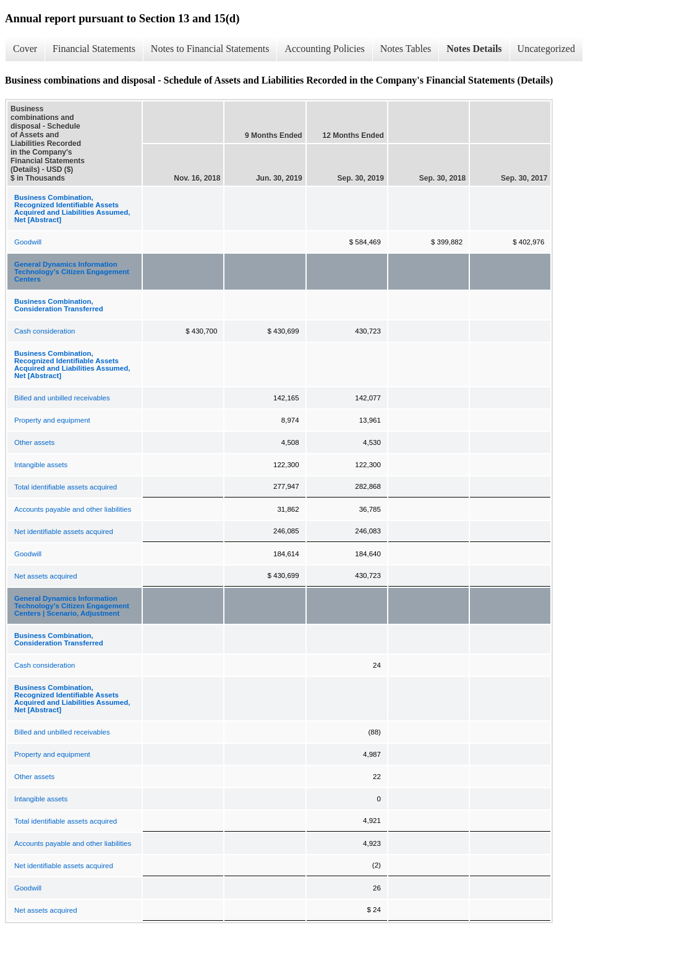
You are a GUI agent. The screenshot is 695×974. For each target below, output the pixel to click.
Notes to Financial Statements (210, 48)
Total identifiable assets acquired (65, 487)
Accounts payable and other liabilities (72, 509)
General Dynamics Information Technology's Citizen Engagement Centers (71, 272)
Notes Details (473, 48)
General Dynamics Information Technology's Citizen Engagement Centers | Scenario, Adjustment (71, 606)
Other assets (34, 442)
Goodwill (27, 242)
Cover (25, 48)
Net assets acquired (45, 576)
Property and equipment (52, 420)
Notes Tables (406, 48)
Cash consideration (44, 331)
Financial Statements (94, 48)
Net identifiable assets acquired (63, 531)
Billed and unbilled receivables (62, 398)
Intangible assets (40, 464)
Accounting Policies (324, 48)
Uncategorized (546, 48)
